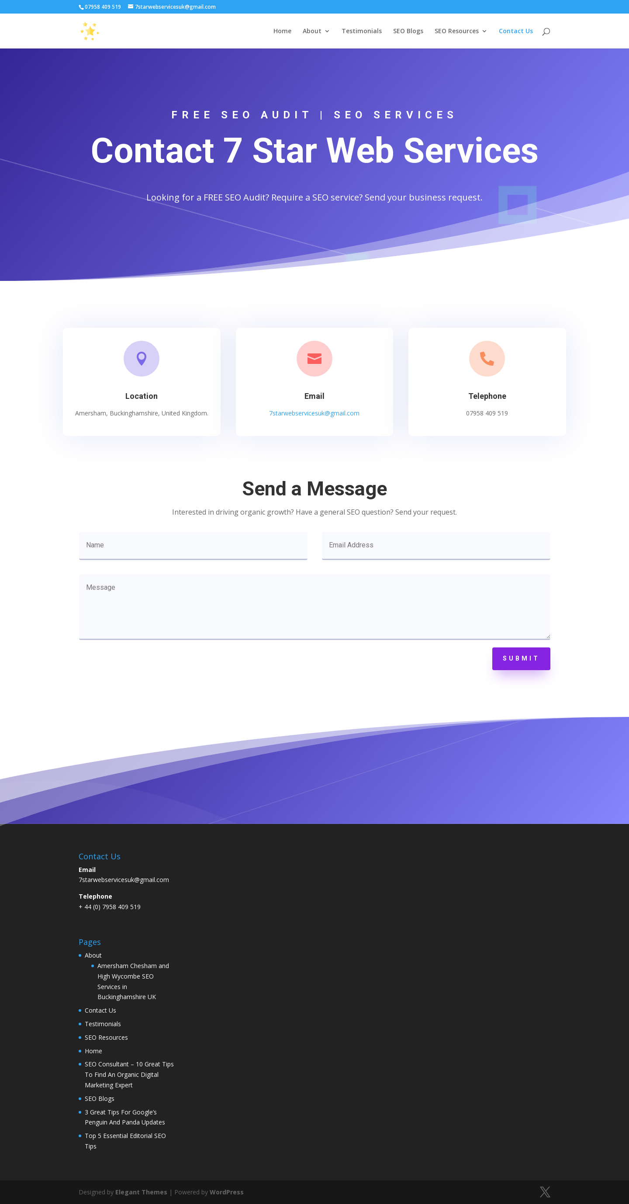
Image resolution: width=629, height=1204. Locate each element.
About (312, 31)
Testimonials (362, 31)
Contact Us (516, 31)
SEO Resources (457, 31)
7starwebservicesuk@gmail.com (314, 411)
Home (282, 31)
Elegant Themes (141, 1192)
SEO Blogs (408, 31)
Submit (521, 658)
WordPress (227, 1192)
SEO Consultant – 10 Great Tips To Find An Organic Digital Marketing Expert (129, 1074)
